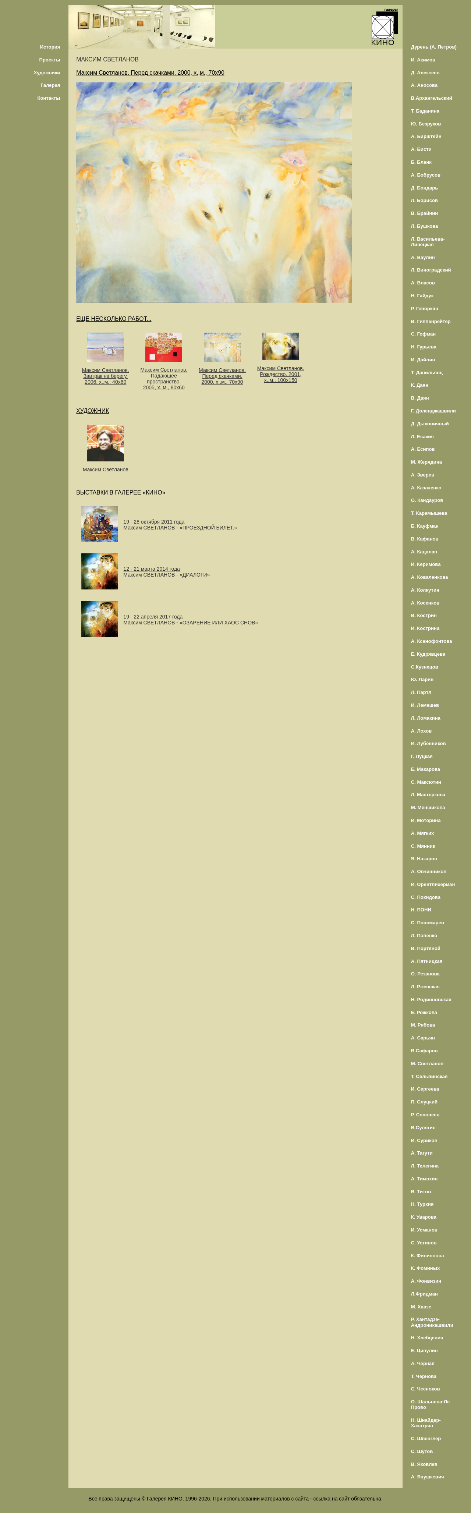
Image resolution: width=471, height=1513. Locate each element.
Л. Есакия (422, 436)
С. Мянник (423, 846)
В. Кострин (424, 615)
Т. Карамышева (429, 513)
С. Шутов (422, 1451)
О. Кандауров (427, 500)
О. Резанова (425, 974)
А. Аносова (424, 85)
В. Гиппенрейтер (431, 321)
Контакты (48, 98)
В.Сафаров (424, 1050)
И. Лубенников (428, 743)
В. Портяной (425, 948)
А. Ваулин (423, 257)
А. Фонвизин (426, 1281)
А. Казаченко (426, 487)
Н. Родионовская (431, 999)
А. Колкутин (425, 590)
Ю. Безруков (426, 124)
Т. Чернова (424, 1376)
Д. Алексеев (425, 72)
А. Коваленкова (429, 577)
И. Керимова (426, 564)
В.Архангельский (431, 98)
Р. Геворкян (424, 308)
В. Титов (421, 1191)
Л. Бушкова (424, 226)
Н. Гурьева (423, 347)
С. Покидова (425, 897)
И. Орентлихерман (433, 884)
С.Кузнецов (424, 667)
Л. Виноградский (431, 270)
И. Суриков (424, 1140)
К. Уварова (423, 1217)
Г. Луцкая (422, 756)
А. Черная (423, 1363)
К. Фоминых (425, 1268)
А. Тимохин (424, 1178)
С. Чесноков (425, 1389)
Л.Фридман (424, 1294)
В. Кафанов (425, 539)
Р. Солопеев (425, 1114)
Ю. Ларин (422, 679)
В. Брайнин (424, 213)
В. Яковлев (424, 1464)
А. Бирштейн (426, 136)
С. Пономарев (427, 922)
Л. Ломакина (425, 718)
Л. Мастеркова (428, 794)
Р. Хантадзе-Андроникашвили (432, 1322)
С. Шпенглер (426, 1438)
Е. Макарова (425, 769)
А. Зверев (423, 475)
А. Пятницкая (427, 961)
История (50, 47)
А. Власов (423, 283)
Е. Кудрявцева (428, 654)
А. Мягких (422, 833)
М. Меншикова (428, 807)
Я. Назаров (424, 858)
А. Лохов (421, 731)
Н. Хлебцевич (427, 1337)
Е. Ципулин (424, 1350)
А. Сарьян (423, 1038)
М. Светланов (427, 1063)
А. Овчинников (429, 871)
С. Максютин (426, 782)
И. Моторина (426, 820)
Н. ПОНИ (421, 910)
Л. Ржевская (425, 986)
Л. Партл (421, 692)
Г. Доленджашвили (433, 411)
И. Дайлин (423, 359)
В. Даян (420, 398)
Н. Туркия (422, 1204)
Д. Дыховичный (430, 423)
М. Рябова (423, 1025)
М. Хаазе (421, 1307)
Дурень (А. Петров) (434, 47)
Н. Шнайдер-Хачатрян (426, 1422)
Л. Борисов (424, 200)
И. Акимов (423, 60)
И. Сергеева (425, 1089)
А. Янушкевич (427, 1477)
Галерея (50, 85)
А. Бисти (421, 149)
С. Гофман (423, 334)
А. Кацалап (424, 551)
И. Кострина (425, 628)
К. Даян (420, 385)
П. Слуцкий (424, 1102)
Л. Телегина (425, 1166)
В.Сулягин (423, 1127)
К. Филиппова (427, 1255)
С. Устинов (424, 1243)
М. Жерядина (426, 462)
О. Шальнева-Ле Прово (430, 1404)
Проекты (49, 60)
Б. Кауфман (425, 526)
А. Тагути (422, 1153)
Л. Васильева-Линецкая (428, 241)
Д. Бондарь (424, 188)
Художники (47, 72)
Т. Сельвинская (429, 1076)
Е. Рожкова (424, 1012)
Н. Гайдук (422, 295)
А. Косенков (425, 603)
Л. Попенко (424, 935)
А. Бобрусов (426, 175)
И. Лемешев (425, 705)
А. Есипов (423, 449)
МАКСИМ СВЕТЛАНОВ (107, 59)
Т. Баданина (425, 111)
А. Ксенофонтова (431, 641)
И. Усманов (424, 1230)
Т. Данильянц (427, 372)
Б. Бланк (421, 162)
